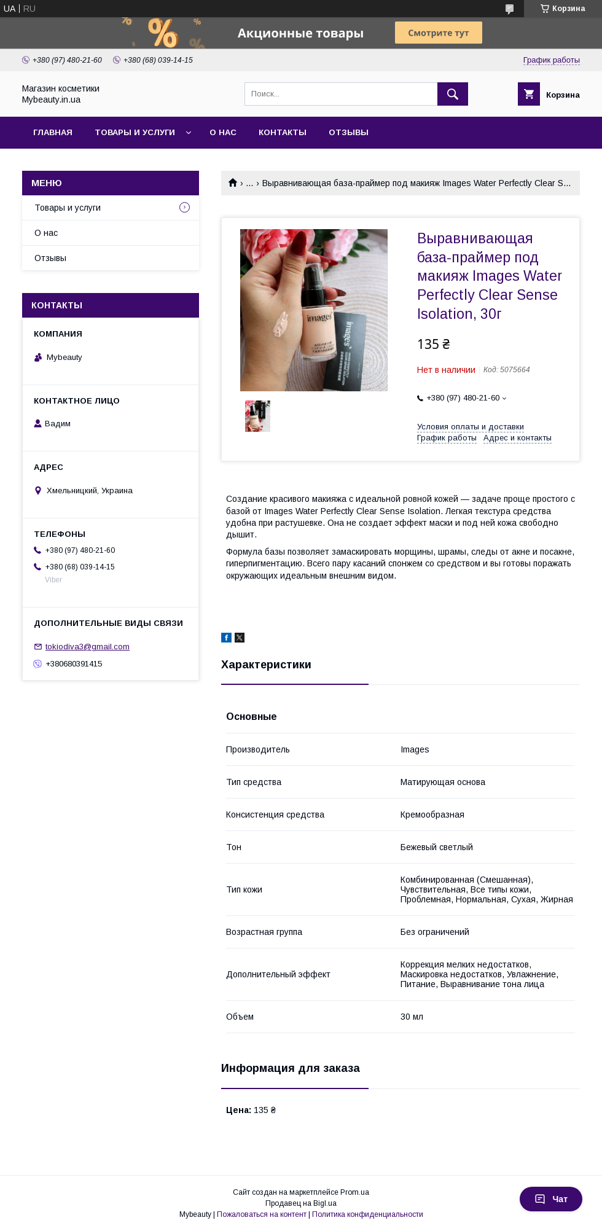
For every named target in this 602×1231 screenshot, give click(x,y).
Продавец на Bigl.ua (301, 1203)
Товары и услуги (135, 132)
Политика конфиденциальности (367, 1214)
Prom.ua (354, 1192)
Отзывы (349, 132)
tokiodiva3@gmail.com (87, 646)
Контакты (283, 132)
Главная (52, 132)
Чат (551, 1199)
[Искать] (452, 94)
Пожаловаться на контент (262, 1214)
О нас (223, 132)
